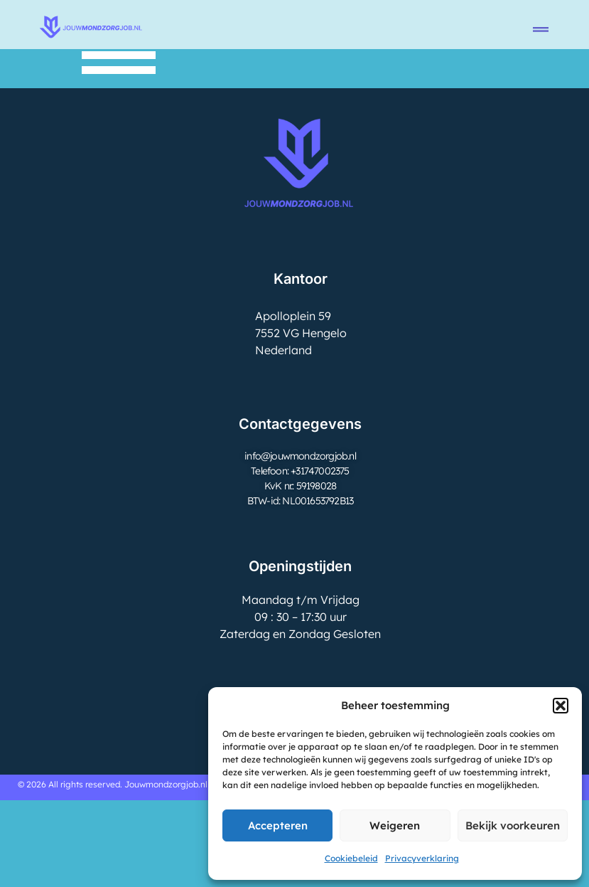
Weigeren (394, 825)
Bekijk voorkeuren (512, 825)
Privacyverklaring (422, 858)
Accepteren (278, 825)
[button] (560, 706)
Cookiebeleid (351, 858)
